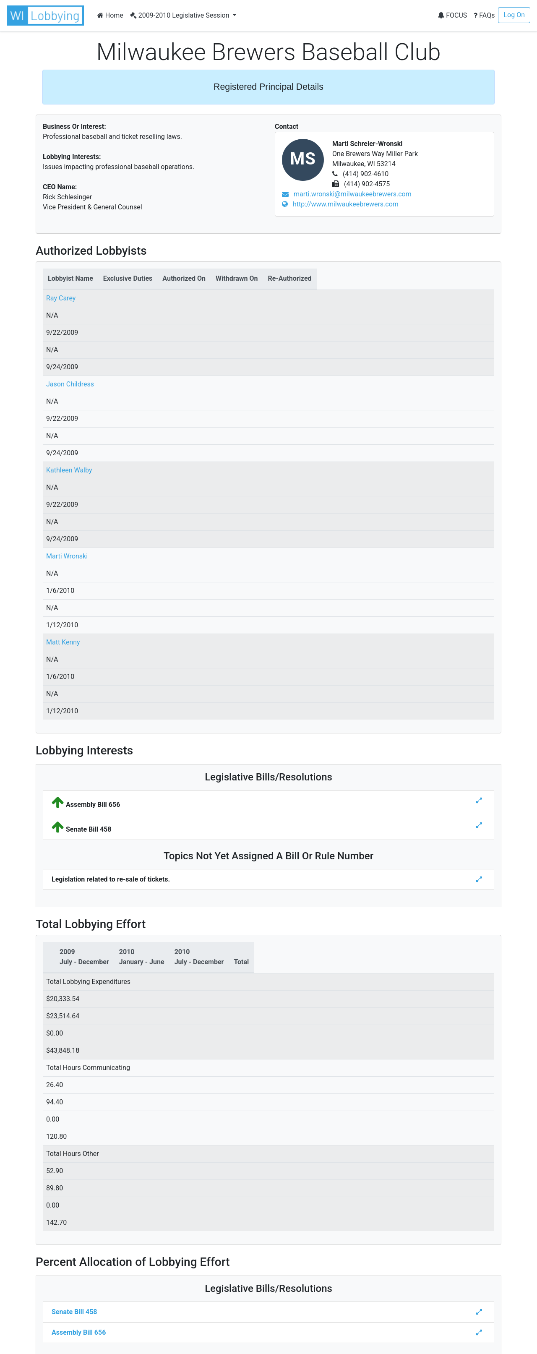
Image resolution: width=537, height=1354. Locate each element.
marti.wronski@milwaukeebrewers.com (347, 194)
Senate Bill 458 (74, 1312)
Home (110, 15)
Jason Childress (70, 384)
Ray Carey (61, 298)
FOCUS (452, 15)
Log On (514, 15)
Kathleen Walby (69, 470)
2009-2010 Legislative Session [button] (180, 15)
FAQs (484, 15)
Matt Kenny (63, 642)
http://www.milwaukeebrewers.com (340, 204)
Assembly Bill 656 (79, 1332)
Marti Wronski (67, 556)
